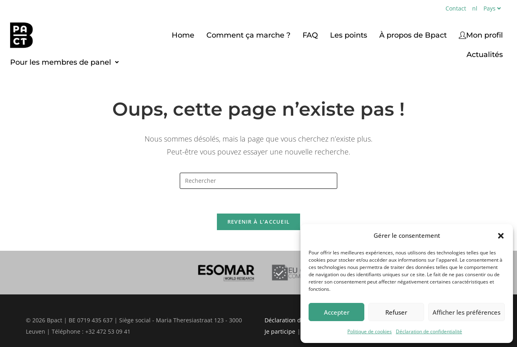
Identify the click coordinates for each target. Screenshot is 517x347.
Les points (348, 35)
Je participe (280, 331)
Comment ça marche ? (248, 35)
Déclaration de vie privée (298, 320)
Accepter (336, 312)
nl (474, 8)
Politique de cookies (369, 331)
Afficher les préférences (466, 312)
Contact (456, 8)
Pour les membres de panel (64, 62)
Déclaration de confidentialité (429, 331)
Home (183, 35)
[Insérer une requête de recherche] (258, 181)
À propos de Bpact (413, 35)
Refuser (396, 312)
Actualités (485, 54)
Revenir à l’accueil (258, 221)
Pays (493, 8)
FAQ (310, 35)
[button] (501, 236)
